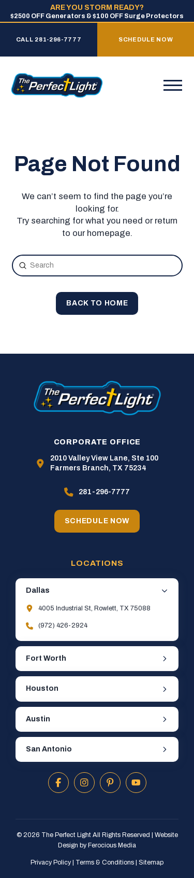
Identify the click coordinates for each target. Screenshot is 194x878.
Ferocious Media (112, 845)
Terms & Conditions (105, 862)
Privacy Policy (51, 862)
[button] (173, 85)
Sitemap (151, 862)
